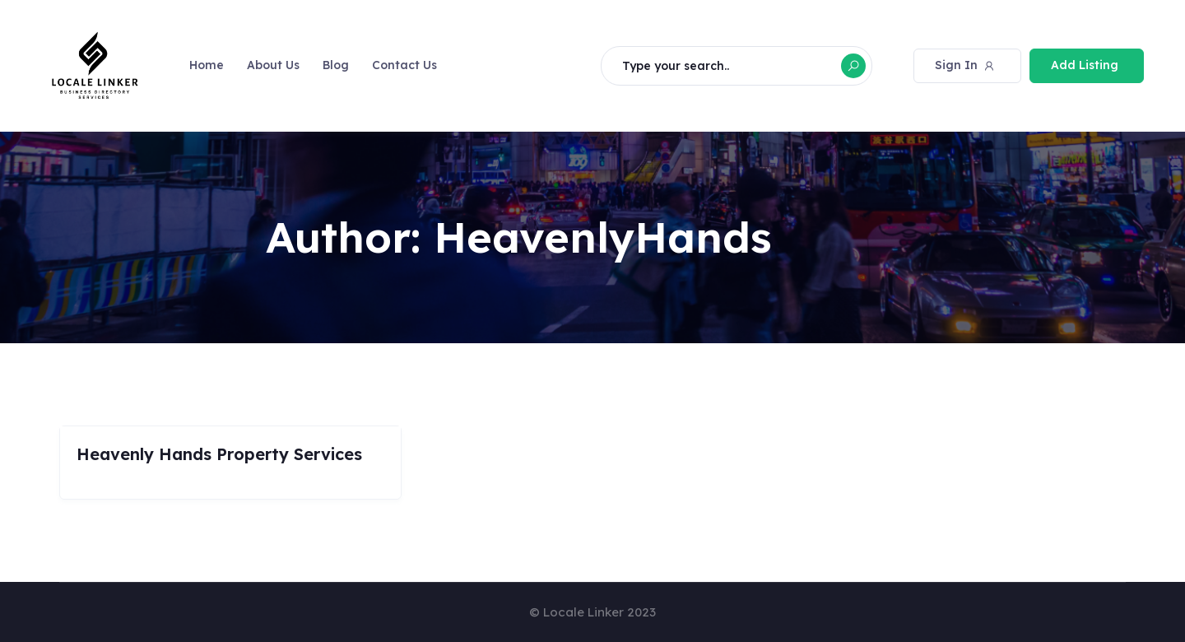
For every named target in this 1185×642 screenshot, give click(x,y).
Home (206, 65)
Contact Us (404, 65)
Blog (336, 65)
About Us (273, 65)
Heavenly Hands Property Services (219, 454)
